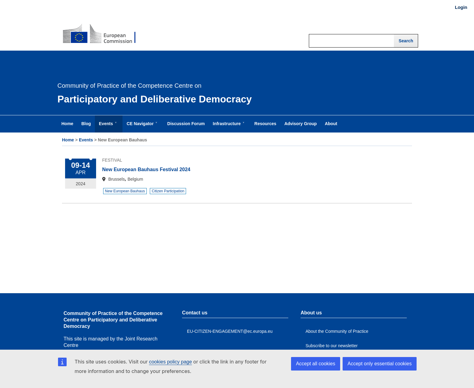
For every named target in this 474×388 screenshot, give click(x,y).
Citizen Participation (168, 191)
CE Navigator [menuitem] (141, 126)
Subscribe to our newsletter (331, 345)
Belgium (135, 179)
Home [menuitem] (67, 123)
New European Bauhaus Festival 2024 (146, 169)
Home (68, 139)
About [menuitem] (331, 123)
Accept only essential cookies (380, 363)
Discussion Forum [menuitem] (186, 123)
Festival (112, 160)
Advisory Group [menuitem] (300, 123)
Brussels (116, 179)
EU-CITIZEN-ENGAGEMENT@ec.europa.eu (230, 331)
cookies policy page (170, 361)
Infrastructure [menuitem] (228, 126)
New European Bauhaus (125, 191)
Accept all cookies (315, 363)
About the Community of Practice (336, 331)
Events (86, 139)
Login (461, 7)
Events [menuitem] (107, 126)
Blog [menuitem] (86, 123)
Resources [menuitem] (265, 123)
